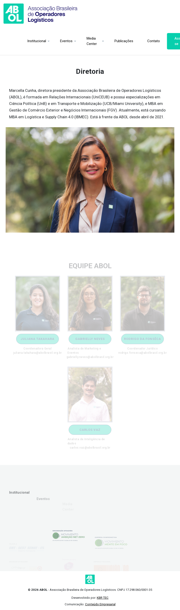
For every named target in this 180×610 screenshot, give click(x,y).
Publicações (103, 41)
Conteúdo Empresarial (100, 604)
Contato (133, 41)
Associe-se (161, 41)
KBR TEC (103, 597)
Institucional (16, 41)
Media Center (71, 41)
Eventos (46, 41)
